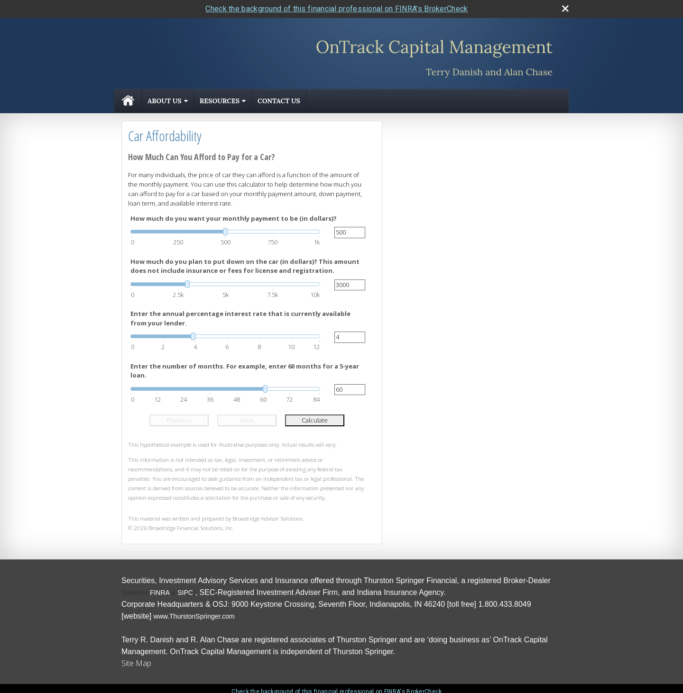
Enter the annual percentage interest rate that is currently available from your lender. (240, 318)
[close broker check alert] (565, 8)
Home (128, 101)
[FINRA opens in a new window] (159, 592)
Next (246, 420)
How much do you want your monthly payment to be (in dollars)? (233, 218)
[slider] (225, 232)
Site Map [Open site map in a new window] (136, 663)
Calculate (315, 420)
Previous (178, 420)
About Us (165, 101)
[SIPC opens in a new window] (185, 592)
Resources (220, 101)
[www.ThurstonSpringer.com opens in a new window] (194, 616)
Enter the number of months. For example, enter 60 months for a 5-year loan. (244, 371)
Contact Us (279, 101)
